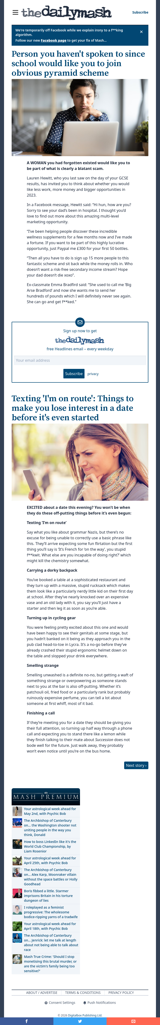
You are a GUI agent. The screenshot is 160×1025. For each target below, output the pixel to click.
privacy (93, 373)
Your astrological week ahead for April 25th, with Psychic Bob (50, 860)
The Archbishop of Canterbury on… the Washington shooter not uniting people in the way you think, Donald (50, 827)
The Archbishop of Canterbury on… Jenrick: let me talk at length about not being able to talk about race (51, 942)
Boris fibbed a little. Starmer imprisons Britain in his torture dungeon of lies (48, 896)
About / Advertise (41, 992)
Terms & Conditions (83, 992)
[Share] (133, 1021)
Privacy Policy (121, 992)
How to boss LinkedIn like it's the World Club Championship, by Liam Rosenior (50, 846)
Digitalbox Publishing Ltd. (85, 1015)
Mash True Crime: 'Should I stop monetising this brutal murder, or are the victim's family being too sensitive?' (50, 963)
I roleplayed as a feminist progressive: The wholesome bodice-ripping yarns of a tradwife (51, 912)
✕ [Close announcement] (141, 32)
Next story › (136, 765)
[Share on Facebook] (26, 1021)
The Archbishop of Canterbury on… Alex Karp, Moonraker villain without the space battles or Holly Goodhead (50, 876)
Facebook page (53, 40)
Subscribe (74, 373)
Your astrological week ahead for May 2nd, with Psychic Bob (50, 811)
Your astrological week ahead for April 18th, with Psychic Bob (50, 926)
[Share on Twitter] (80, 1021)
